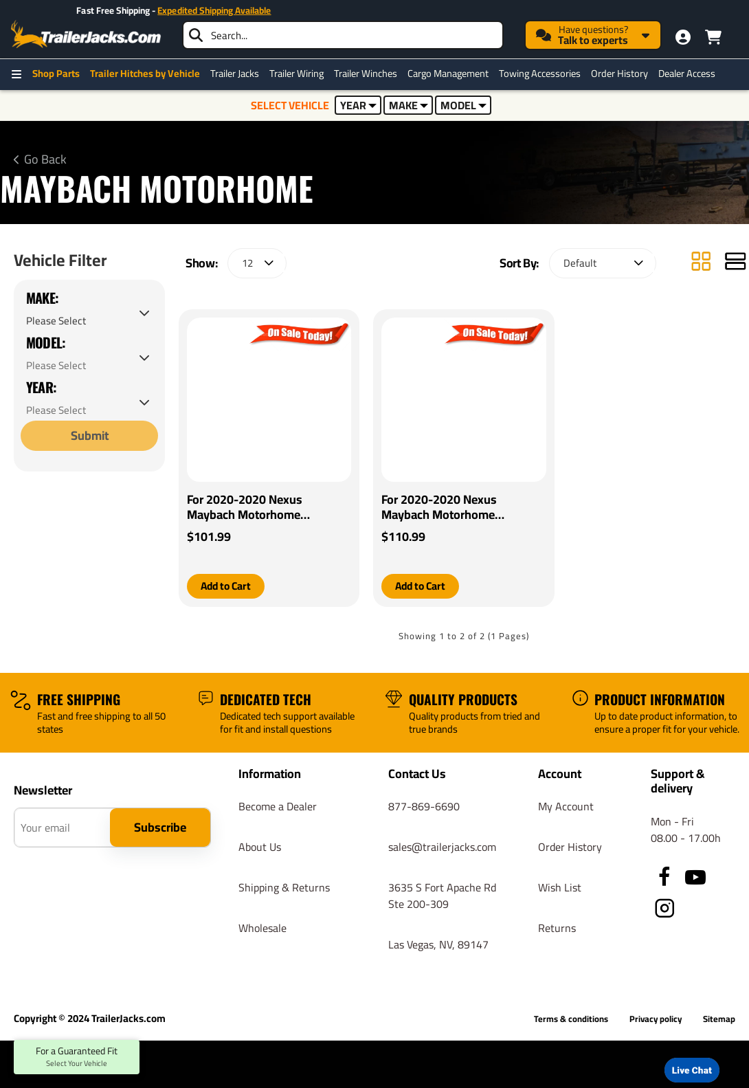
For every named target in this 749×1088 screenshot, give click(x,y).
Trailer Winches (365, 73)
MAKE (408, 105)
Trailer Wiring (296, 73)
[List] (735, 263)
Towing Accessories (540, 73)
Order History (619, 73)
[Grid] (701, 263)
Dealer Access (686, 73)
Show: (201, 263)
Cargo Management (448, 73)
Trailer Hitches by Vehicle (145, 73)
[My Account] (683, 37)
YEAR (358, 105)
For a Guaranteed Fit (77, 1057)
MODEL (463, 105)
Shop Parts (56, 73)
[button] (227, 586)
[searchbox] (343, 35)
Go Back (45, 159)
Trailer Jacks (234, 73)
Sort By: (519, 263)
